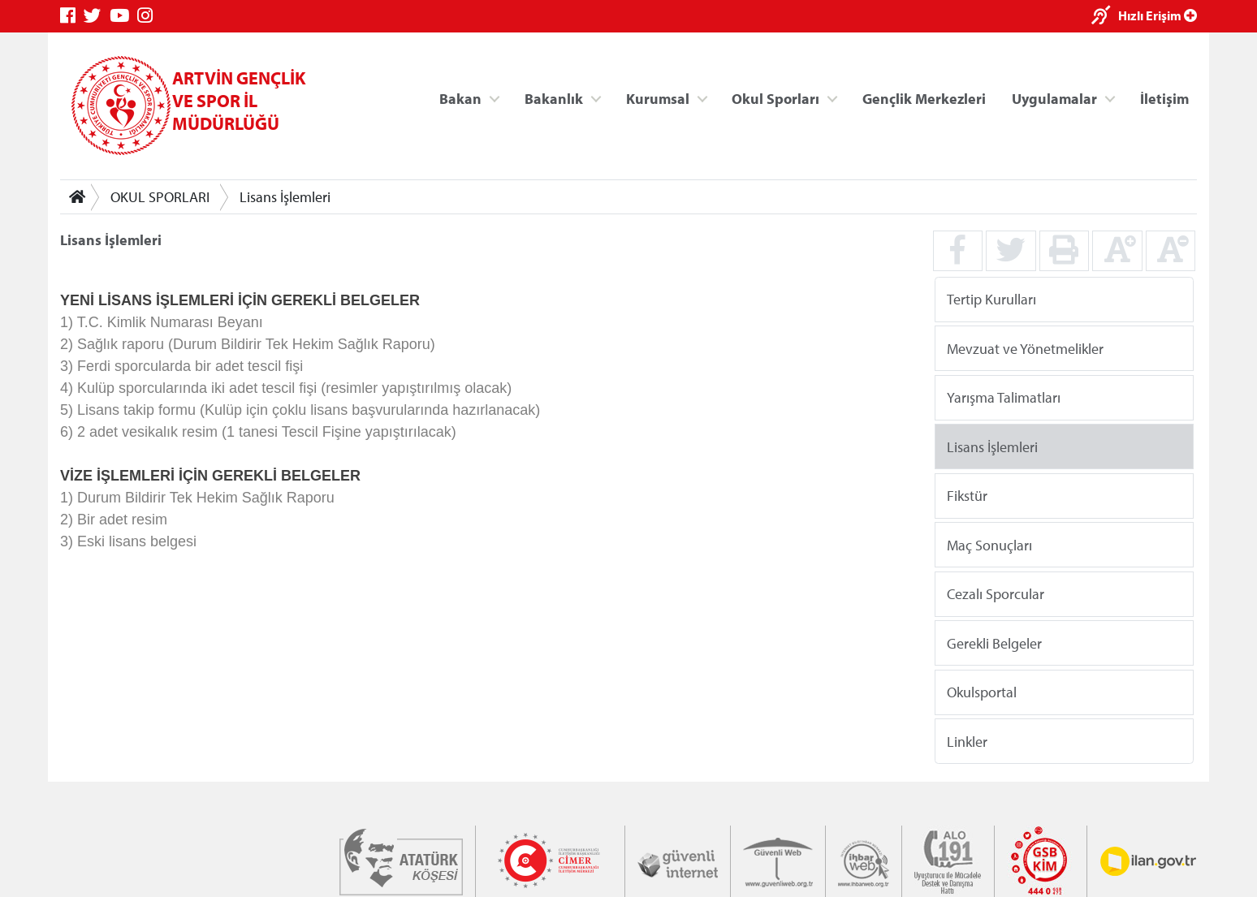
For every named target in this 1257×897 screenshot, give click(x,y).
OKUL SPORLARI (160, 197)
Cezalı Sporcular (995, 593)
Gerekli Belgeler (994, 642)
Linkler (967, 740)
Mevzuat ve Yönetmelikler (1025, 348)
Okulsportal (982, 692)
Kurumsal (657, 97)
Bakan (460, 97)
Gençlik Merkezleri (924, 97)
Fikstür (967, 495)
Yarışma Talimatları (1003, 397)
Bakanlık (554, 97)
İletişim (1164, 97)
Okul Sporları (775, 97)
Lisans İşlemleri (285, 197)
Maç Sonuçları (989, 544)
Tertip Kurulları (991, 299)
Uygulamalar (1054, 97)
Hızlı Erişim (1157, 15)
